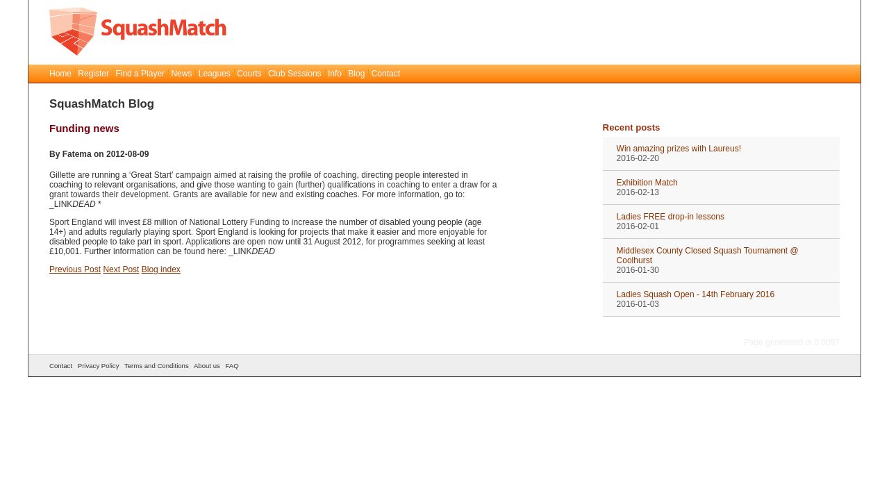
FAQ (231, 365)
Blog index (161, 269)
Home (60, 73)
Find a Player (140, 73)
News (181, 73)
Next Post (121, 269)
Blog (356, 73)
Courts (249, 73)
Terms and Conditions (156, 365)
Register (93, 73)
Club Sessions (295, 73)
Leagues (215, 73)
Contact (386, 73)
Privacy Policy (98, 365)
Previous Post (75, 269)
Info (335, 73)
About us (207, 365)
